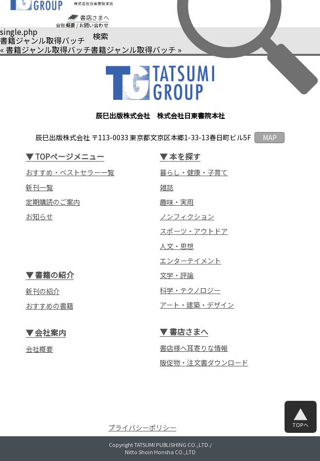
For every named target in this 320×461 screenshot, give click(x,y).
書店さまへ (94, 17)
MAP (270, 137)
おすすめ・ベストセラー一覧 (70, 172)
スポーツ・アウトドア (194, 231)
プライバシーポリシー (142, 427)
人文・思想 (177, 246)
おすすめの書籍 (49, 306)
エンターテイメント (190, 260)
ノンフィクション (187, 216)
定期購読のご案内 (53, 202)
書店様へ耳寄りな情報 (194, 348)
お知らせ (39, 216)
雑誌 (166, 187)
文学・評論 (177, 275)
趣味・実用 (177, 202)
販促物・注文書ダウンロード (204, 362)
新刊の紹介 (43, 291)
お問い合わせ (93, 25)
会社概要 (65, 25)
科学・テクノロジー (190, 290)
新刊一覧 (39, 187)
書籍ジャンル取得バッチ (48, 49)
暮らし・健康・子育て (194, 172)
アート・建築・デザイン (197, 305)
